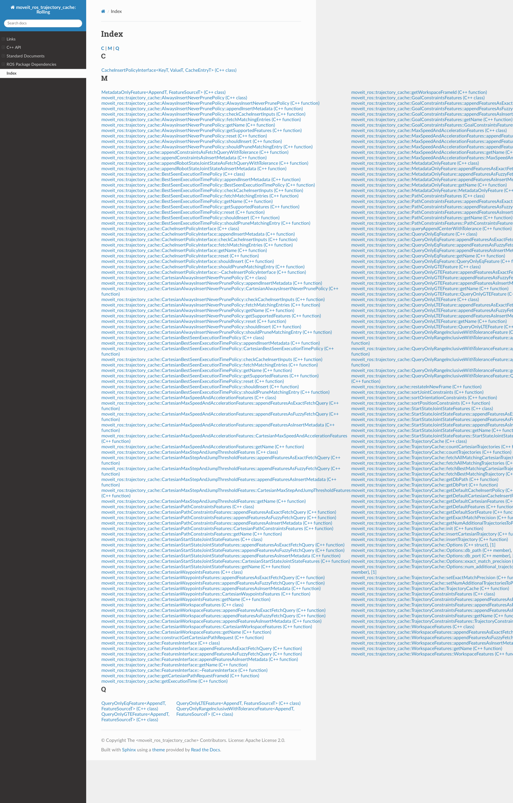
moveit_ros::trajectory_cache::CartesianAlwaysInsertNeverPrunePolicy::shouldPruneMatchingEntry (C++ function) (216, 332)
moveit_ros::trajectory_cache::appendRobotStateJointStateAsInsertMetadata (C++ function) (193, 168)
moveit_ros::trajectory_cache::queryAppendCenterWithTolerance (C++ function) (431, 228)
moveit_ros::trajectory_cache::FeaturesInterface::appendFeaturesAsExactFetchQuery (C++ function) (201, 648)
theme (158, 750)
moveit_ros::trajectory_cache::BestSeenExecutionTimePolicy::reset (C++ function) (183, 212)
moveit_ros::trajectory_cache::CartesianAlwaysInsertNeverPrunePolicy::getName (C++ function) (197, 310)
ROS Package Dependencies (29, 64)
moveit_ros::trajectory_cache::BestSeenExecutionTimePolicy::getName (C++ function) (187, 201)
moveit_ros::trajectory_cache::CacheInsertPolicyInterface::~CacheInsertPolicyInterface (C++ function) (203, 272)
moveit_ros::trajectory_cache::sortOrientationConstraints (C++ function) (424, 397)
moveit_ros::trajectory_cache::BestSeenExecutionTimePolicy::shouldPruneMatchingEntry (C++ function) (205, 223)
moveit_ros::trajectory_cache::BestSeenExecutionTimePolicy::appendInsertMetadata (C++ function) (200, 179)
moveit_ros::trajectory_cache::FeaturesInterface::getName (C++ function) (174, 665)
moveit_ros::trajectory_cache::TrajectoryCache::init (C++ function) (417, 528)
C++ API (11, 47)
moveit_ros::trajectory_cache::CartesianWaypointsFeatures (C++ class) (171, 572)
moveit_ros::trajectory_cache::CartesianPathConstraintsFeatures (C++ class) (177, 507)
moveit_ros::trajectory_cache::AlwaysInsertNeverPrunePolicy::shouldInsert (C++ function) (191, 141)
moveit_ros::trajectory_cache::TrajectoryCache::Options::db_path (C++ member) (431, 550)
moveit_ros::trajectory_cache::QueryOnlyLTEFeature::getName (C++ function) (429, 321)
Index (11, 73)
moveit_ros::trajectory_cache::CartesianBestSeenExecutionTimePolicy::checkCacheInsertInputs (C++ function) (211, 359)
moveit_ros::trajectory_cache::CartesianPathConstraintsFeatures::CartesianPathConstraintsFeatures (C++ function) (217, 528)
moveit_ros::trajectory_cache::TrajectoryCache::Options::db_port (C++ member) (430, 556)
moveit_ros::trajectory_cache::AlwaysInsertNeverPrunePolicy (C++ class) (174, 98)
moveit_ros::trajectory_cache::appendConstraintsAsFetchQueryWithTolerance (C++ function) (194, 152)
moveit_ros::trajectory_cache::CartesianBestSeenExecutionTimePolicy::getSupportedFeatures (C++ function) (210, 376)
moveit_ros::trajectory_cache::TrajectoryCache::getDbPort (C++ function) (424, 485)
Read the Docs (205, 750)
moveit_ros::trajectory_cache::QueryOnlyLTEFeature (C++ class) (415, 299)
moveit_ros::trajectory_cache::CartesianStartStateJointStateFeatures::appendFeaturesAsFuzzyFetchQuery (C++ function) (222, 550)
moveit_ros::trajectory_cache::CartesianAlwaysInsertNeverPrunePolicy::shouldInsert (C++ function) (201, 327)
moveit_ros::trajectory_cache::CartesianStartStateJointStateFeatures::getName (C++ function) (195, 567)
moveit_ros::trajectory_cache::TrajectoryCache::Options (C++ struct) (419, 545)
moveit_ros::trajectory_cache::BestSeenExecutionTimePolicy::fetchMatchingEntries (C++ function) (199, 196)
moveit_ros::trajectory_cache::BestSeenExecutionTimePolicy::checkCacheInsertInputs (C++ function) (202, 190)
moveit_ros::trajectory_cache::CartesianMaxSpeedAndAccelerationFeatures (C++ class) (188, 397)
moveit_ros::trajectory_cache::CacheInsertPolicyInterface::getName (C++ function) (184, 250)
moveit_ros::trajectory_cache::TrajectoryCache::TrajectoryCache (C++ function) (430, 588)
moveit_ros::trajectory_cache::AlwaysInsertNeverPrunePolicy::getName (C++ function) (188, 125)
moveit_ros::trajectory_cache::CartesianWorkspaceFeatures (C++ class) (172, 605)
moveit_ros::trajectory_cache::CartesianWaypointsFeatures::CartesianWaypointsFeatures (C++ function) (205, 594)
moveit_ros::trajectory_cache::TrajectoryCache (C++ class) (409, 441)
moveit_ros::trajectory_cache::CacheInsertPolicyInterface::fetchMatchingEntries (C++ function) (197, 245)
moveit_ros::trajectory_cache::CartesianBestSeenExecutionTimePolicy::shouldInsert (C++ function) (200, 387)
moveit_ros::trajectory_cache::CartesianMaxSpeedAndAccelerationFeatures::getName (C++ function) (202, 447)
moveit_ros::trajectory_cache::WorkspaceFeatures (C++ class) (412, 626)
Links (9, 39)
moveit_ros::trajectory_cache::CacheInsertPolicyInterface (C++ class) (170, 228)
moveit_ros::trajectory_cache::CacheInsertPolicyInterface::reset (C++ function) (180, 256)
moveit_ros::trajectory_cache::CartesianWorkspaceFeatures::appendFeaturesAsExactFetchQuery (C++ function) (213, 610)
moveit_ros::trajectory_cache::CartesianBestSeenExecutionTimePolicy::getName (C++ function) (196, 370)
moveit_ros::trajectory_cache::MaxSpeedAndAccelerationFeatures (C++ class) (429, 130)
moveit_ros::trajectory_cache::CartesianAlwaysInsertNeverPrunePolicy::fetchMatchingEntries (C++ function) (210, 305)
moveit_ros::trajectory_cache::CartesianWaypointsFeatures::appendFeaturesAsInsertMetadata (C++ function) (211, 588)
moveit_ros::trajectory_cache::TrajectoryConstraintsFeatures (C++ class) (423, 594)
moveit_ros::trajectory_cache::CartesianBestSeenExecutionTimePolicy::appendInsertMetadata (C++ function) (210, 343)
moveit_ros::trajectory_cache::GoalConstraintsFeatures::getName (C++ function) (431, 119)
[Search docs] (43, 23)
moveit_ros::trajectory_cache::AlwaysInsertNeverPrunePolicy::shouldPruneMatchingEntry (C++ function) (207, 147)
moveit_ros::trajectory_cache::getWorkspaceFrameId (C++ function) (419, 92)
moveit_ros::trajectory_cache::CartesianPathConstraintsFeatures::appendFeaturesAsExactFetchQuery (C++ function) (218, 512)
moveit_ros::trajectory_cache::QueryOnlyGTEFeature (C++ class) (416, 267)
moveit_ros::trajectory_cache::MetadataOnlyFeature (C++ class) (415, 163)
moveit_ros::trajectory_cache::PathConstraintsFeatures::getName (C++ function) (431, 218)
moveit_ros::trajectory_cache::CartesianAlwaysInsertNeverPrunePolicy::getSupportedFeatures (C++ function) (211, 316)
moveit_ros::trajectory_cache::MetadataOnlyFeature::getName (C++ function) (429, 185)
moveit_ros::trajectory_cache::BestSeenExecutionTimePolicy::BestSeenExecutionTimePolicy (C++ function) (208, 185)
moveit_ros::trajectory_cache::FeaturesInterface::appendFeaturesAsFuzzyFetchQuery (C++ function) (201, 654)
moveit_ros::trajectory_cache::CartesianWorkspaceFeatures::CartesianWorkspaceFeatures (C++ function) (206, 626)
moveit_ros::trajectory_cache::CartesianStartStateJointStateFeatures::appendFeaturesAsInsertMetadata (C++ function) (220, 556)
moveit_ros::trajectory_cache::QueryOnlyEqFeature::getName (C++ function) (428, 256)
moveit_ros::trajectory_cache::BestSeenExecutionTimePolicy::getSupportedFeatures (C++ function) (200, 207)
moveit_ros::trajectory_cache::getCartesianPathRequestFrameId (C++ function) (180, 676)
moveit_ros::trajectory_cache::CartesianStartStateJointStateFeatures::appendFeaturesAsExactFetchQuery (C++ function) (222, 545)
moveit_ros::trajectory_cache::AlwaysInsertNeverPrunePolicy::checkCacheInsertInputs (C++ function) (203, 114)
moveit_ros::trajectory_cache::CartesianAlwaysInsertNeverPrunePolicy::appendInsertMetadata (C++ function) (211, 283)
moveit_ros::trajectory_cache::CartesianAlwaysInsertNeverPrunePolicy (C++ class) (183, 278)
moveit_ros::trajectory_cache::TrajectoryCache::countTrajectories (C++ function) (431, 452)
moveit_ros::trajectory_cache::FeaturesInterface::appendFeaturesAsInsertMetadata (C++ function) (199, 659)
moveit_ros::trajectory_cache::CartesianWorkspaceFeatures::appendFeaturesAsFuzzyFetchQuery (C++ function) (213, 616)
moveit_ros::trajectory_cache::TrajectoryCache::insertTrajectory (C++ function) (429, 539)
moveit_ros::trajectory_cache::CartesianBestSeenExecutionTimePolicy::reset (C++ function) (192, 381)
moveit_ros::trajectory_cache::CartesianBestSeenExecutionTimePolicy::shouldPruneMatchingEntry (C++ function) (215, 392)
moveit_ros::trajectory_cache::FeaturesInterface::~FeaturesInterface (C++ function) (184, 670)
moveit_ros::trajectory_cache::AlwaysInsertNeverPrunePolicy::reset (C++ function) (184, 136)
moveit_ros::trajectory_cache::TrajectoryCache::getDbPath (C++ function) (424, 479)
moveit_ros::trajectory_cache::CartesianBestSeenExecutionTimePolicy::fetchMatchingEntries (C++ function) (209, 365)
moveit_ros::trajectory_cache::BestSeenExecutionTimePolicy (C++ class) (173, 174)
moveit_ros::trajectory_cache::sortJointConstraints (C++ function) (417, 392)
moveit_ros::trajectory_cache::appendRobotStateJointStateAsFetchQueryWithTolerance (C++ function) (204, 163)
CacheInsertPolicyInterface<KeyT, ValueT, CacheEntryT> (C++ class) (168, 70)
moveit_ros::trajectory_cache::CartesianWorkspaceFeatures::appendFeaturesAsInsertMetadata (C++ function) (211, 621)
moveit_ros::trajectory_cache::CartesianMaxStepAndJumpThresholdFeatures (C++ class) (189, 452)
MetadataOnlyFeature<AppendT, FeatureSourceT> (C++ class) (163, 92)
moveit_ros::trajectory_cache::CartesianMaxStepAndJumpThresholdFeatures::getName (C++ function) (203, 501)
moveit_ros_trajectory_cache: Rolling (45, 9)
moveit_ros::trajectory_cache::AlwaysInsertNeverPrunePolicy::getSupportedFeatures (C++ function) (201, 130)
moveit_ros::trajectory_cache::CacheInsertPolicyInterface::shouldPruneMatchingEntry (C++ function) (202, 267)
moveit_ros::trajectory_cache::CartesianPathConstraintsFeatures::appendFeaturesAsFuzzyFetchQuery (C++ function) (218, 517)
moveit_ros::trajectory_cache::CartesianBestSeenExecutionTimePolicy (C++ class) (182, 337)
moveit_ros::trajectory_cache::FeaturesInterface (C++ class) (160, 643)
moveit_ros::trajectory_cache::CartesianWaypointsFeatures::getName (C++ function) (185, 599)
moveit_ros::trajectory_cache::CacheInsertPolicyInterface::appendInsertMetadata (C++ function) (198, 234)
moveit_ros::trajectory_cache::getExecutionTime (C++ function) (164, 681)
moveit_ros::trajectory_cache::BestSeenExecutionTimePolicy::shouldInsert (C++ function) (190, 218)
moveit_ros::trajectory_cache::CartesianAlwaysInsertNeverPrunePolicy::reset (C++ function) (193, 321)
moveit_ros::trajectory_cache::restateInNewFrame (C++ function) (416, 387)
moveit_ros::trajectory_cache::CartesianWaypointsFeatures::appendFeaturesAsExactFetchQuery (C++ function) (213, 577)
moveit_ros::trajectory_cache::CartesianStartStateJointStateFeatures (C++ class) (181, 539)
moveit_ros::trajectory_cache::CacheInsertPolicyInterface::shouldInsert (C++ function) (187, 261)
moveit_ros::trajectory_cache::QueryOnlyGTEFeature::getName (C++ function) (429, 288)
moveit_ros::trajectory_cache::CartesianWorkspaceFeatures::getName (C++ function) (186, 632)
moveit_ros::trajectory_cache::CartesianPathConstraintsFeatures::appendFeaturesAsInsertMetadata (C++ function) (216, 523)
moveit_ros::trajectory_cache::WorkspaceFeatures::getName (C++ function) (426, 648)
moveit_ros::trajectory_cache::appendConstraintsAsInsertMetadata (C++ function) (184, 158)
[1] (492, 545)
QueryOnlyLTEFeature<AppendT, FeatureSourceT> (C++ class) (238, 703)
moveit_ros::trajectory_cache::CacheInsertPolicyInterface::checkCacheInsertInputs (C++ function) (199, 239)
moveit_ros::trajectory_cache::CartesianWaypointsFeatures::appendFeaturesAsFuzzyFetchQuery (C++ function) (213, 583)
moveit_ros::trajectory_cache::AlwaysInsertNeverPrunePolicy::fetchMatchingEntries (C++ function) (201, 119)
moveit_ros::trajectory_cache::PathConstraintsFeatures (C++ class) (418, 196)
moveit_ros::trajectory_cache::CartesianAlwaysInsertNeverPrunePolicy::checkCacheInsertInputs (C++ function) (213, 299)
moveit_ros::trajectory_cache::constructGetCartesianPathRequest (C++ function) (182, 637)
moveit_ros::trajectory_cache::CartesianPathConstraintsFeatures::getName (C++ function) (191, 534)
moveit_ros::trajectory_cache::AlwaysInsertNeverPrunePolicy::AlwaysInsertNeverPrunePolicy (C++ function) (210, 103)
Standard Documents (23, 56)
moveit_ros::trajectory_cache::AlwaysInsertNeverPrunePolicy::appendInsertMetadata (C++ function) (202, 108)
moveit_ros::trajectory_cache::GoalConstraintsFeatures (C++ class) (418, 98)
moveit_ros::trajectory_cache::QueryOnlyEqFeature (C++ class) (414, 234)
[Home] (103, 11)
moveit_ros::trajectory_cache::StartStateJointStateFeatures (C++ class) (422, 408)
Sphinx (129, 750)
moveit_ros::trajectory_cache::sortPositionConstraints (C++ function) (420, 403)
